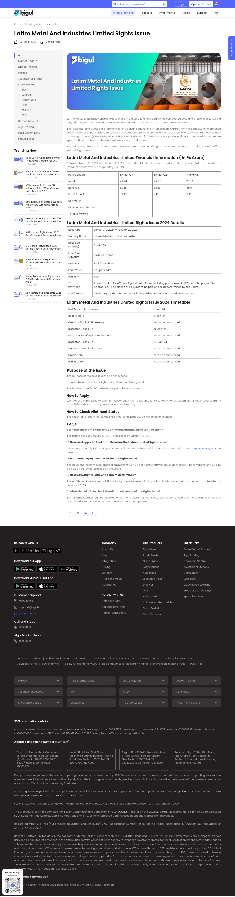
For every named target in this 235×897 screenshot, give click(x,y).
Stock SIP (148, 585)
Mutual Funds (26, 139)
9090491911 (25, 627)
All (19, 55)
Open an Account (201, 4)
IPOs (145, 590)
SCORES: (123, 812)
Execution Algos (152, 579)
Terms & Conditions (29, 658)
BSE (58, 795)
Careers (107, 573)
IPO (24, 90)
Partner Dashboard (114, 613)
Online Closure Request (179, 658)
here (33, 795)
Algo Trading (26, 127)
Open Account (231, 48)
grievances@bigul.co (38, 791)
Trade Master (151, 555)
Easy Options (151, 567)
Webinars (190, 579)
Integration (109, 561)
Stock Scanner (152, 614)
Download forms (27, 664)
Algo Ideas (149, 573)
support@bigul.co (30, 607)
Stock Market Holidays (198, 590)
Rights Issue (29, 100)
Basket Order (151, 596)
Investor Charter (149, 658)
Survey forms (50, 664)
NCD (24, 105)
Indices (22, 73)
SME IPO (27, 110)
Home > (19, 24)
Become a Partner (113, 607)
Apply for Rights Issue (206, 448)
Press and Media (112, 579)
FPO (24, 115)
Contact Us (109, 585)
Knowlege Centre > (36, 24)
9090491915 (26, 641)
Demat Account (28, 121)
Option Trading (27, 67)
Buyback (27, 95)
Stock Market (26, 84)
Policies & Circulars (58, 658)
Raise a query (27, 613)
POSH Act (196, 664)
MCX (43, 795)
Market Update (27, 61)
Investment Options (196, 567)
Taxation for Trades (30, 79)
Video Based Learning (197, 585)
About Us (107, 549)
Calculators (191, 573)
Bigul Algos (149, 549)
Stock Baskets (152, 608)
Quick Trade (150, 561)
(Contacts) (62, 742)
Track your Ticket (103, 658)
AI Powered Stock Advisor (159, 602)
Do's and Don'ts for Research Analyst (125, 664)
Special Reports (193, 596)
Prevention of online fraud (169, 664)
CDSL (74, 795)
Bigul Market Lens (29, 133)
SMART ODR (126, 658)
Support (202, 13)
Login (181, 4)
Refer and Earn (111, 601)
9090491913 (26, 601)
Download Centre (195, 561)
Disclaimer (81, 658)
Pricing (186, 13)
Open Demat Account (197, 549)
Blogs (105, 555)
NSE (27, 795)
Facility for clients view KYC (80, 664)
